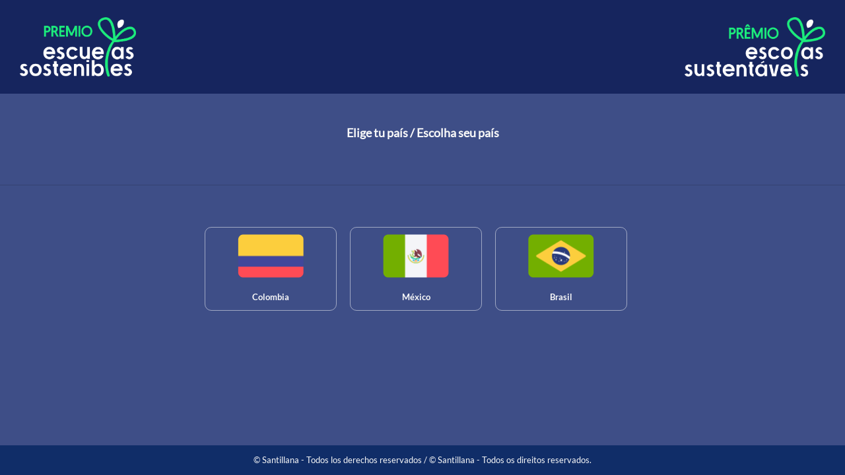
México (416, 297)
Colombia (270, 297)
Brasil (561, 297)
